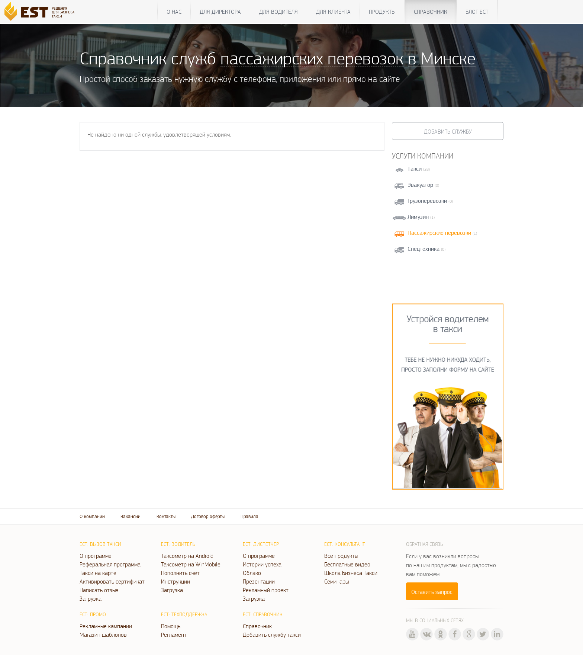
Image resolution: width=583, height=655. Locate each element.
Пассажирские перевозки (439, 233)
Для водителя (278, 11)
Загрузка (91, 598)
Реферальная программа (110, 564)
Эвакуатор (420, 185)
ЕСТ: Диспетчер (261, 544)
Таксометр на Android (187, 555)
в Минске (442, 58)
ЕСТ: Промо (93, 614)
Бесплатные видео (347, 564)
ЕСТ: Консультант (344, 544)
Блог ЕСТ (477, 11)
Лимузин (418, 217)
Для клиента (333, 11)
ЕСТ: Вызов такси (100, 544)
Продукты (382, 11)
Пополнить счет (180, 572)
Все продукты (341, 555)
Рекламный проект (266, 590)
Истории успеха (262, 564)
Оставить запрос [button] (431, 591)
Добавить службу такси (272, 634)
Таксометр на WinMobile (190, 564)
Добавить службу (448, 131)
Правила (249, 516)
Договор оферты (208, 516)
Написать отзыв (99, 590)
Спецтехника (423, 249)
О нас (174, 11)
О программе (96, 555)
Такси (415, 169)
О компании (92, 516)
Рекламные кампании (106, 626)
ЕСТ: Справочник (263, 614)
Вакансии (130, 516)
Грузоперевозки (427, 201)
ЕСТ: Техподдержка (184, 614)
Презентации (259, 581)
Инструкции (175, 581)
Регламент (174, 634)
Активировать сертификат (112, 581)
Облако (252, 572)
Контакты (166, 516)
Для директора (220, 11)
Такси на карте (98, 572)
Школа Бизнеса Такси (350, 572)
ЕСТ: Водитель (178, 544)
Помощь (170, 626)
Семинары (336, 581)
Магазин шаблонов (103, 634)
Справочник (430, 11)
